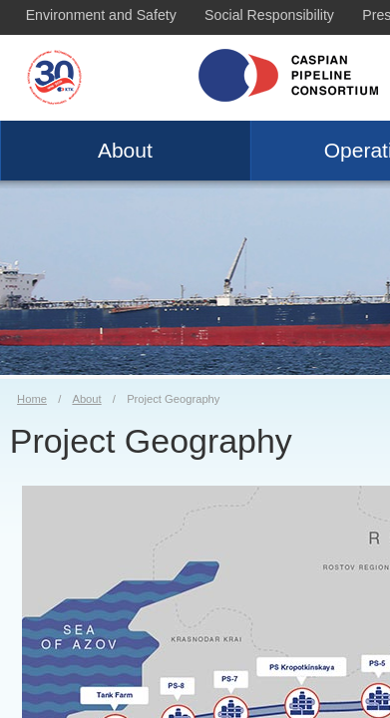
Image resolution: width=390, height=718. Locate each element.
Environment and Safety (101, 15)
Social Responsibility (269, 15)
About (125, 150)
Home (32, 399)
